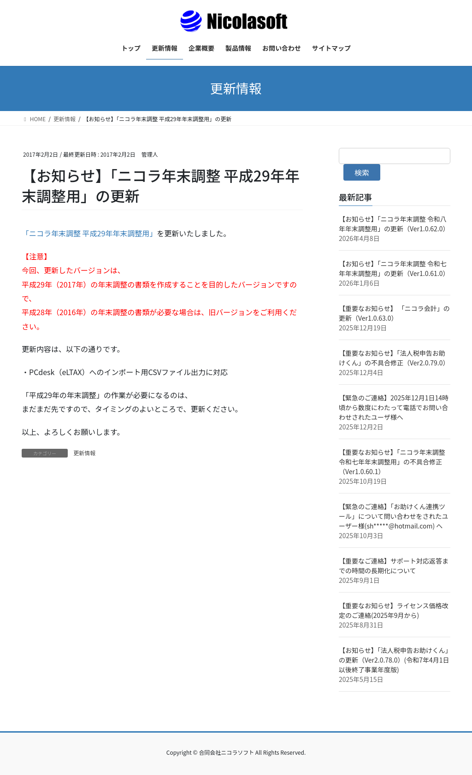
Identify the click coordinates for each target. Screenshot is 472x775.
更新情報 (84, 453)
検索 (361, 172)
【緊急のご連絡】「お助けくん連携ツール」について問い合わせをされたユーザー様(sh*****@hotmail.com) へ (393, 516)
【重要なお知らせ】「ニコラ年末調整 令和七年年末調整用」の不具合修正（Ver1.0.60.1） (392, 461)
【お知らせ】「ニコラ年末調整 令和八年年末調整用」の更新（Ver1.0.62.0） (394, 223)
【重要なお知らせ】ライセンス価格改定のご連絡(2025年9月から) (393, 610)
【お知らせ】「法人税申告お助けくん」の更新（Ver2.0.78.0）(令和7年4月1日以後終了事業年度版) (394, 660)
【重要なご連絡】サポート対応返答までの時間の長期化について (393, 565)
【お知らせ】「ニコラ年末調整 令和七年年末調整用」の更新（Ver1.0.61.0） (394, 268)
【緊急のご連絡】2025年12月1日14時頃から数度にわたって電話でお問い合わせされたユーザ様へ (393, 407)
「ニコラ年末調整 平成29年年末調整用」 (89, 233)
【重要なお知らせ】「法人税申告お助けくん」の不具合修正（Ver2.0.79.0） (394, 357)
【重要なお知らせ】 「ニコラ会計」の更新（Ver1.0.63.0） (394, 313)
